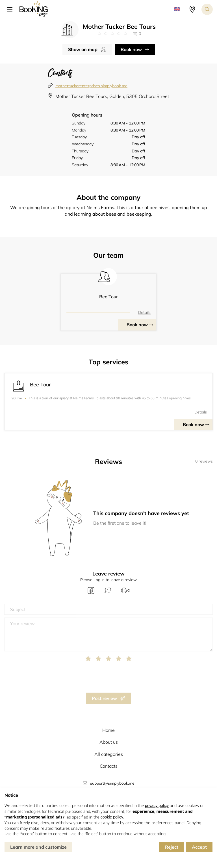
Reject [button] (171, 847)
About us (108, 742)
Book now (131, 49)
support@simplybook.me (112, 783)
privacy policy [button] (157, 805)
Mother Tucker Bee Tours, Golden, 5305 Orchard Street (112, 96)
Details (144, 312)
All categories (108, 754)
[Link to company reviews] (112, 33)
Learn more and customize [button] (38, 847)
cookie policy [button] (112, 817)
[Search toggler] (207, 9)
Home (108, 730)
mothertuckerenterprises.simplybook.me (91, 85)
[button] (12, 9)
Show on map (82, 49)
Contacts (109, 766)
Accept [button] (199, 847)
